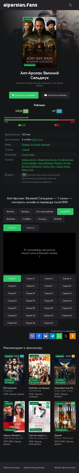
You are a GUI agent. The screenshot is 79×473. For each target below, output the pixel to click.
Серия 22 (30, 315)
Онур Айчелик (45, 163)
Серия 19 (48, 308)
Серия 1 (12, 278)
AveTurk (10, 211)
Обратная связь (11, 467)
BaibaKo (11, 219)
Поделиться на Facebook (39, 336)
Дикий (58, 435)
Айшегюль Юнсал (47, 159)
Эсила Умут (49, 166)
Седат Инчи (28, 154)
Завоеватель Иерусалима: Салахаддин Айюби (65, 387)
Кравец (25, 211)
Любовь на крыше (39, 387)
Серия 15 (48, 300)
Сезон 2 (30, 227)
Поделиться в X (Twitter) (66, 336)
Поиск (71, 5)
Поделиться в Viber (32, 336)
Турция (25, 149)
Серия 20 (67, 308)
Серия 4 (67, 278)
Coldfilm (27, 219)
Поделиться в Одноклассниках (73, 336)
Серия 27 (48, 323)
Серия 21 (12, 315)
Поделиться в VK (46, 336)
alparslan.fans (20, 5)
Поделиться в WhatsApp (59, 336)
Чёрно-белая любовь (14, 435)
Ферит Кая (27, 169)
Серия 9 (12, 293)
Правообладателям (34, 467)
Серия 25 (12, 323)
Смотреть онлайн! (25, 95)
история (35, 144)
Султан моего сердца (39, 435)
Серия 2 (30, 278)
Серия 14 (30, 300)
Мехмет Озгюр (62, 163)
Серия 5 (12, 286)
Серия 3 (49, 278)
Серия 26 (30, 323)
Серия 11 (48, 293)
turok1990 (65, 211)
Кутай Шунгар (65, 159)
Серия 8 (67, 286)
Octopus (42, 219)
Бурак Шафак (29, 163)
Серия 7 (49, 286)
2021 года (37, 139)
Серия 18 (30, 308)
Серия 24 (67, 315)
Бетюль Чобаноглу (32, 166)
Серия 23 (48, 315)
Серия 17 (12, 308)
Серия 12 (66, 293)
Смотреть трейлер (57, 95)
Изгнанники (10, 387)
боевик (26, 144)
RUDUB (57, 219)
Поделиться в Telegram (52, 336)
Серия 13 (12, 300)
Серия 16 (66, 300)
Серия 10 (30, 293)
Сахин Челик (63, 166)
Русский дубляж (45, 211)
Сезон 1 (12, 227)
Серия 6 (30, 286)
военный (45, 144)
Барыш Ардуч (29, 159)
